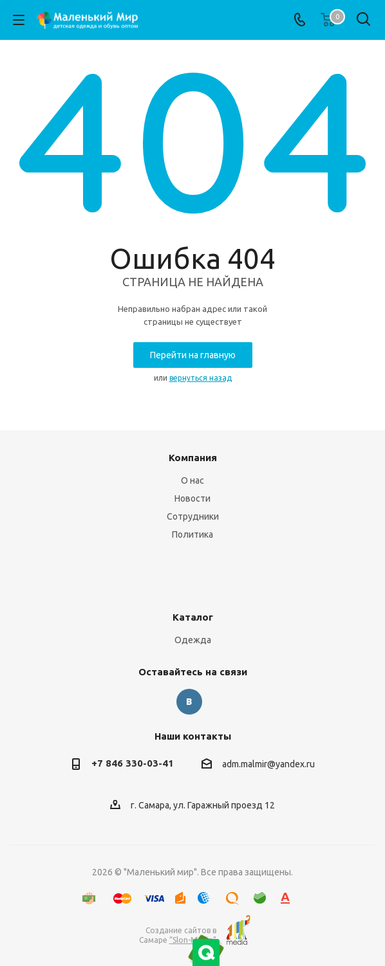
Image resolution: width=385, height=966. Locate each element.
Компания (193, 457)
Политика (192, 534)
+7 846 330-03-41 (132, 763)
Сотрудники (193, 516)
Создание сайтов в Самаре (177, 935)
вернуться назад (200, 378)
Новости (192, 498)
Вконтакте (189, 702)
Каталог (193, 617)
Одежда (192, 640)
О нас (192, 480)
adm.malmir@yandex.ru (268, 764)
